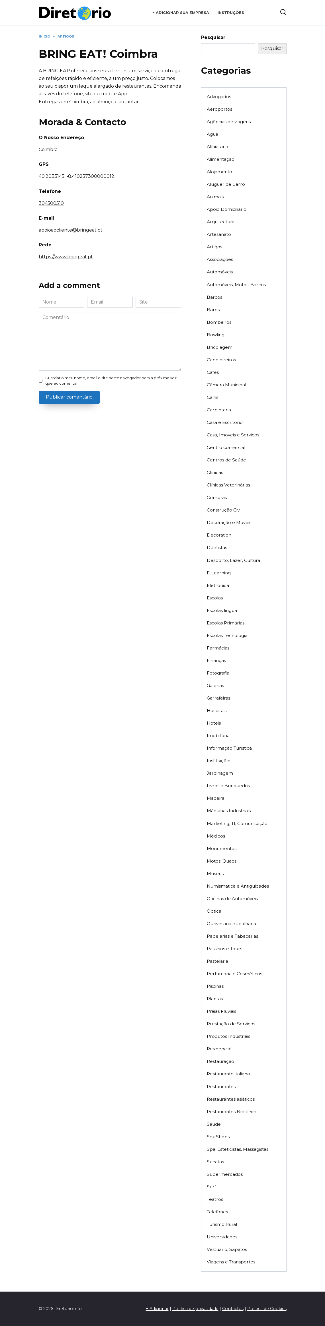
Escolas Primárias (225, 623)
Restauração (220, 1061)
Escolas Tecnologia (227, 635)
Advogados (219, 96)
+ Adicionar (157, 1308)
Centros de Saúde (226, 460)
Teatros (215, 1199)
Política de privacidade (195, 1308)
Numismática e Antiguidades (238, 886)
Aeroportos (219, 109)
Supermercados (225, 1174)
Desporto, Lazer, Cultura (233, 560)
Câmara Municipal (226, 384)
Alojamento (219, 171)
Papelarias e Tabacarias (232, 936)
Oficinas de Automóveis (232, 898)
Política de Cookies (267, 1308)
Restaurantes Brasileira (231, 1111)
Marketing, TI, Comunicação (237, 823)
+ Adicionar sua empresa (180, 13)
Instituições (219, 760)
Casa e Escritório (225, 422)
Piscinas (215, 986)
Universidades (222, 1237)
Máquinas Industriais (229, 810)
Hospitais (216, 710)
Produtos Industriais (228, 1036)
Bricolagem (219, 347)
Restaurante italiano (228, 1074)
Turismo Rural (222, 1224)
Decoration (219, 535)
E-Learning (219, 573)
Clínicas (215, 472)
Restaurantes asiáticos (231, 1099)
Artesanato (219, 234)
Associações (220, 259)
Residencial (219, 1048)
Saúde (214, 1124)
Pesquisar (213, 37)
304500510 (51, 203)
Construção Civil (224, 510)
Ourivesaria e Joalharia (231, 923)
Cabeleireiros (221, 359)
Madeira (215, 798)
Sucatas (215, 1161)
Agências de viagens (229, 121)
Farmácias (218, 648)
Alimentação (220, 159)
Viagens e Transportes (231, 1262)
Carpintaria (219, 410)
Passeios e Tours (224, 948)
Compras (217, 497)
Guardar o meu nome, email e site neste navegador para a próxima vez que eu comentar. (111, 380)
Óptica (214, 911)
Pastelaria (217, 961)
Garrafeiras (218, 698)
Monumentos (221, 848)
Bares (213, 309)
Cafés (213, 372)
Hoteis (214, 723)
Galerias (215, 685)
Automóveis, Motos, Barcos (236, 284)
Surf (211, 1186)
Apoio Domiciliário (226, 209)
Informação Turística (229, 748)
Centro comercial (226, 447)
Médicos (216, 836)
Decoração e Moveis (229, 522)
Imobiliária (218, 735)
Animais (215, 196)
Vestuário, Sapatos (227, 1249)
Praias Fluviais (221, 1011)
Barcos (214, 297)
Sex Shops (218, 1136)
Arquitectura (220, 221)
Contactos (233, 1308)
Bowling (215, 334)
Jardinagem (220, 773)
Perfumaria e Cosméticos (234, 973)
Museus (215, 873)
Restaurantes (221, 1086)
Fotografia (218, 673)
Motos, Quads (221, 861)
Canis (212, 397)
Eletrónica (218, 585)
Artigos (214, 246)
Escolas (215, 598)
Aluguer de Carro (226, 184)
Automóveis (220, 272)
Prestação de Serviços (231, 1023)
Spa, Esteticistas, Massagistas (237, 1149)
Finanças (216, 660)
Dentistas (217, 547)
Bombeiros (219, 322)
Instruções (231, 13)
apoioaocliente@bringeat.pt (71, 230)
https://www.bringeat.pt (66, 256)
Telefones (217, 1211)
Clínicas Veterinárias (228, 485)
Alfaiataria (217, 146)
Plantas (215, 998)
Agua (212, 134)
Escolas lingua (222, 610)
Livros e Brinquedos (228, 785)
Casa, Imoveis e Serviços (233, 435)
